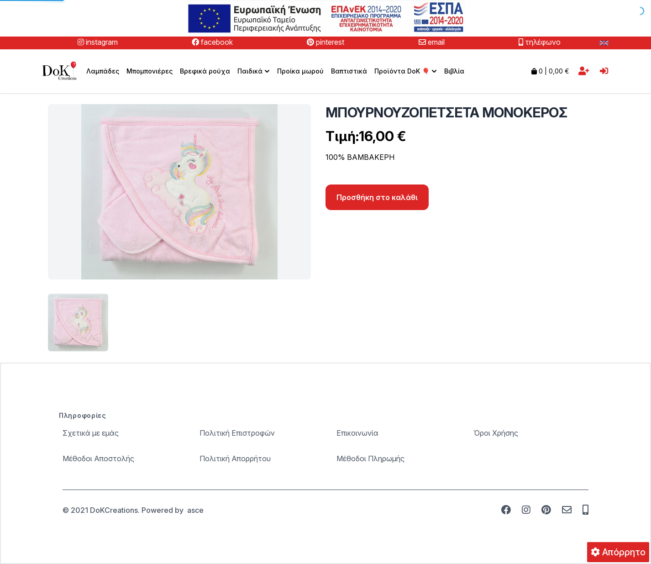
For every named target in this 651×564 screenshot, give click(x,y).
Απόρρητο (618, 552)
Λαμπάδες (102, 71)
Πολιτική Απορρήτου (235, 458)
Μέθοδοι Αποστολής (98, 458)
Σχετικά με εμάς (91, 432)
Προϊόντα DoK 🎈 (406, 71)
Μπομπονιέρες (149, 71)
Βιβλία (454, 71)
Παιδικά (254, 71)
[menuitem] (253, 71)
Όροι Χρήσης (495, 432)
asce (195, 510)
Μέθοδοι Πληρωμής (370, 458)
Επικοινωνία (357, 432)
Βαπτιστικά (349, 71)
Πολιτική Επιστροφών (237, 432)
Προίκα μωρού (300, 71)
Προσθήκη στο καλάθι (377, 197)
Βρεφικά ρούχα (205, 71)
